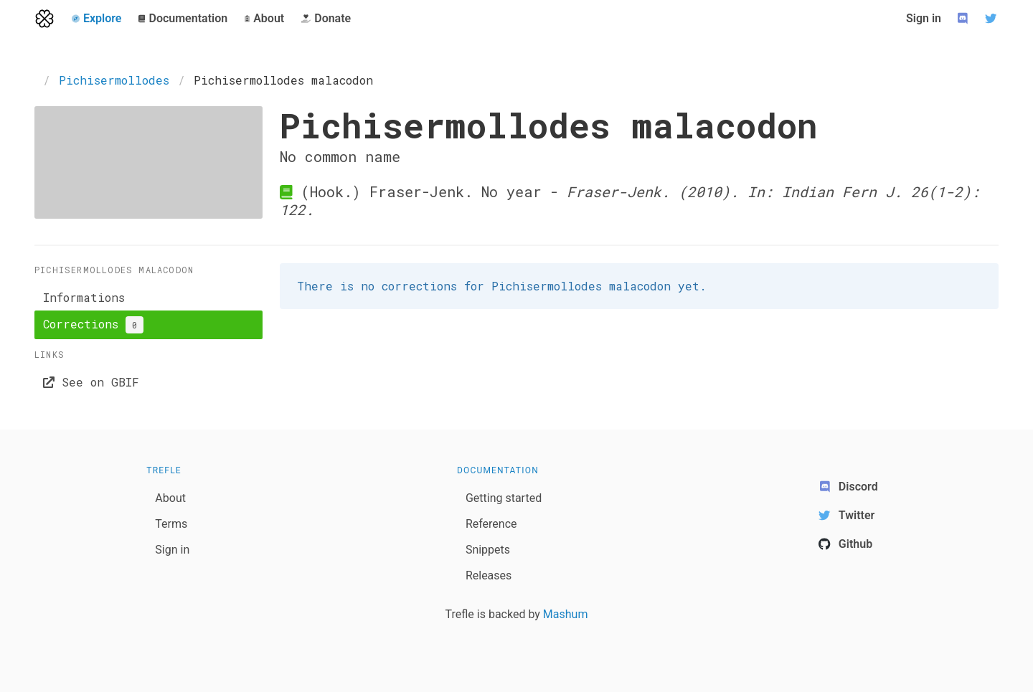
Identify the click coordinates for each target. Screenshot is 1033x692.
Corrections (93, 324)
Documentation (498, 470)
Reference (491, 524)
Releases (488, 575)
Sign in (923, 18)
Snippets (488, 549)
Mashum (565, 614)
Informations (84, 297)
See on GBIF (91, 381)
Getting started (504, 498)
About (170, 498)
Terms (171, 524)
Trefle (163, 470)
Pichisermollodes (114, 79)
